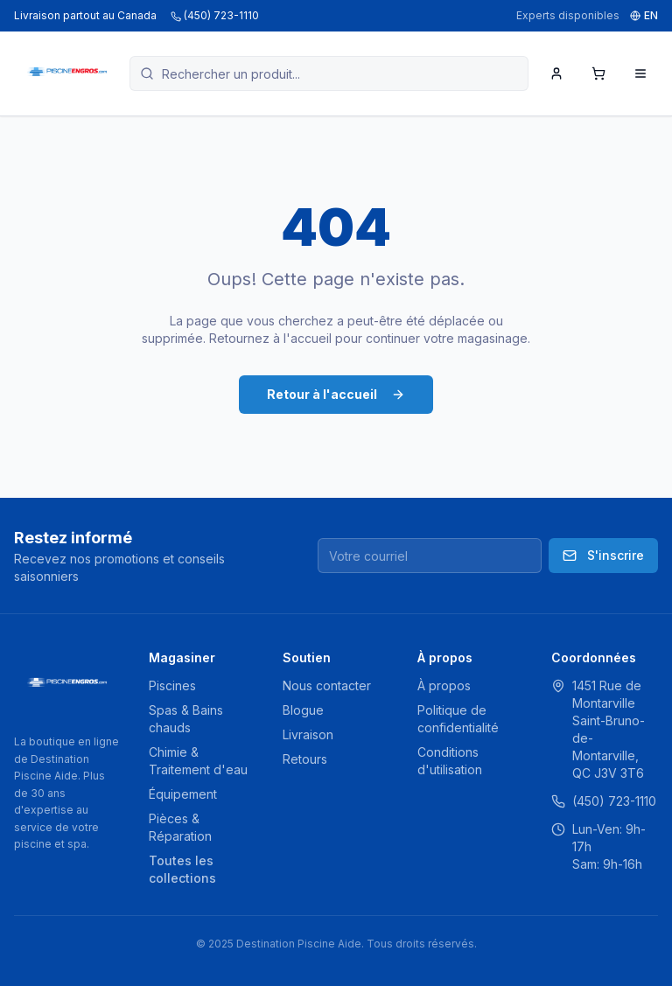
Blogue (303, 710)
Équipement (183, 794)
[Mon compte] (556, 73)
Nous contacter (327, 685)
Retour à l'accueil (336, 394)
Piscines (172, 685)
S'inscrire (603, 555)
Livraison (308, 734)
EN (644, 15)
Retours (305, 759)
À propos (444, 685)
